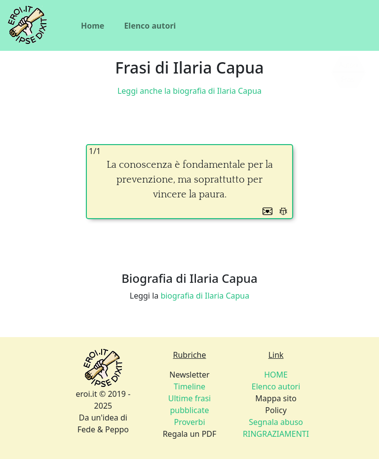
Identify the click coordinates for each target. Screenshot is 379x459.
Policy (276, 422)
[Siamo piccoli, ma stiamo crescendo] (348, 72)
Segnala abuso (276, 422)
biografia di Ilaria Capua (204, 295)
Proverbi (189, 422)
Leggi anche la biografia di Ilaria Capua (189, 90)
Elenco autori (150, 25)
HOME (276, 374)
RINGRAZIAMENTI (276, 433)
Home (92, 25)
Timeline (189, 386)
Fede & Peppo (103, 429)
